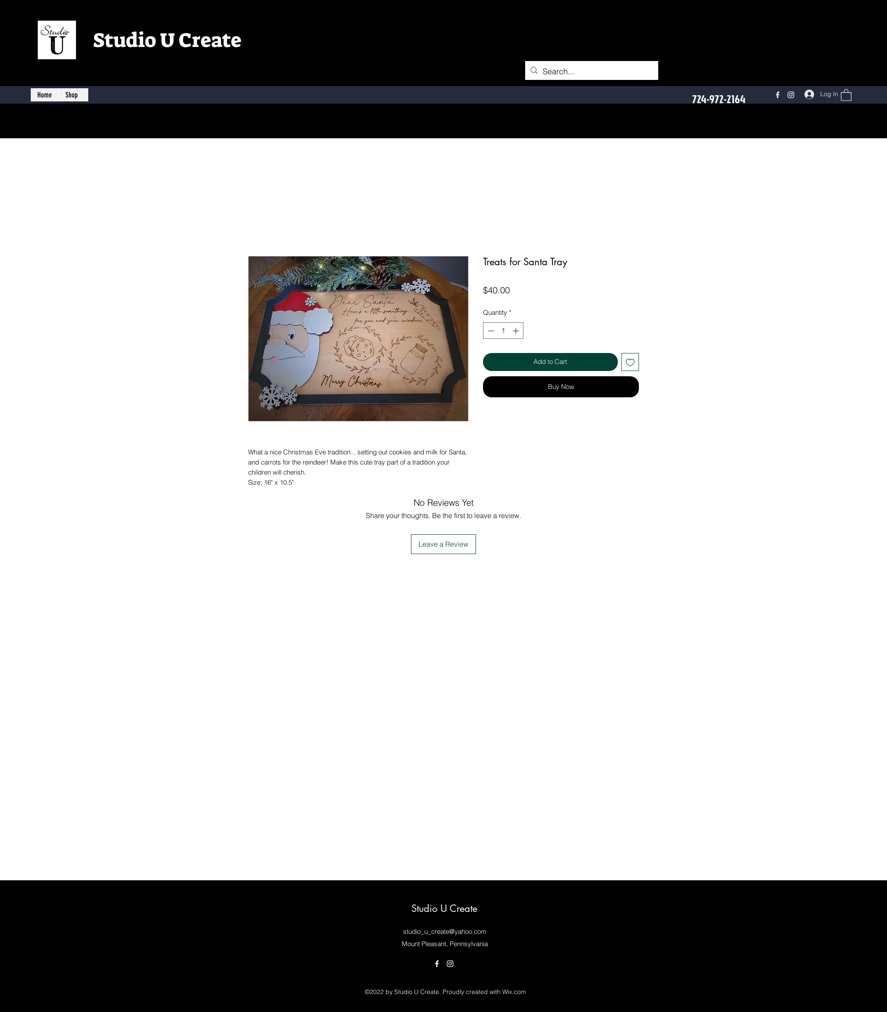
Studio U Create (167, 40)
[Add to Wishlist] (630, 362)
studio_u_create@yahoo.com (445, 931)
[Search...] (591, 71)
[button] (846, 94)
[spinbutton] (503, 331)
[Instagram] (790, 94)
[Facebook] (777, 94)
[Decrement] (490, 331)
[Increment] (517, 331)
